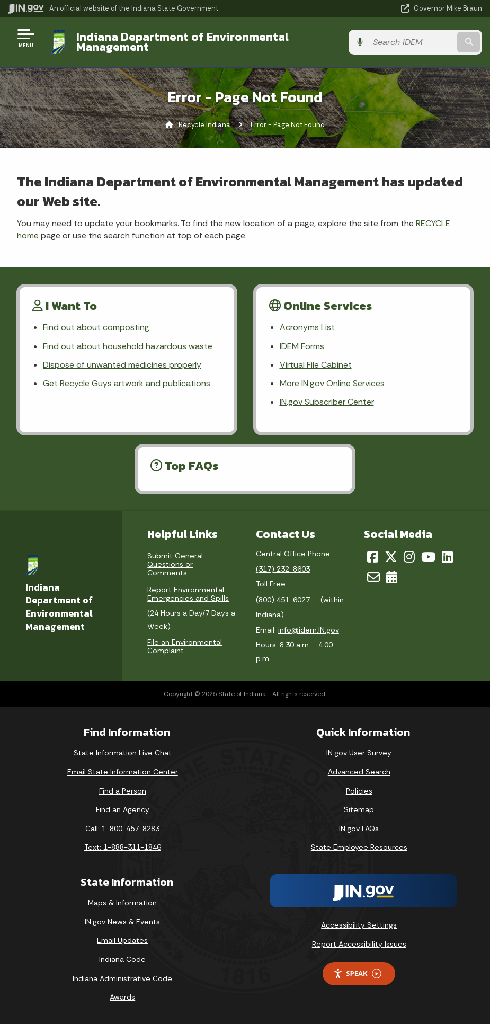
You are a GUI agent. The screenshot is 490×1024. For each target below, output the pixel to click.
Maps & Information (122, 902)
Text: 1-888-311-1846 (122, 847)
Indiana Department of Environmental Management (182, 42)
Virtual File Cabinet (316, 364)
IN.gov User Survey (358, 753)
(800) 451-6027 (283, 599)
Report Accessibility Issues (359, 944)
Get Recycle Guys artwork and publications (126, 383)
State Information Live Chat (123, 753)
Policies (359, 791)
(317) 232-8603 (283, 569)
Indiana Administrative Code (122, 978)
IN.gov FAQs (359, 828)
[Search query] (412, 42)
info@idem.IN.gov (308, 630)
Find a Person (122, 791)
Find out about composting (96, 327)
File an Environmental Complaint (184, 646)
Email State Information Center (122, 772)
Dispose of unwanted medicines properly (122, 364)
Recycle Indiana (204, 124)
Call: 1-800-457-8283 (122, 828)
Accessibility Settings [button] (359, 925)
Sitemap (359, 809)
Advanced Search (359, 772)
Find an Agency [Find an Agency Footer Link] (122, 809)
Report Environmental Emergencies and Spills (188, 594)
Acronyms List (307, 327)
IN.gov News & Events (122, 922)
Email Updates (122, 940)
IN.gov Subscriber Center (327, 401)
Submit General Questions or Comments (175, 564)
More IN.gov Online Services (332, 383)
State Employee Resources (359, 847)
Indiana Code (122, 959)
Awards (122, 997)
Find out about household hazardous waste (127, 346)
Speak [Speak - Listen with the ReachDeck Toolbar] (357, 973)
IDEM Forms (302, 346)
